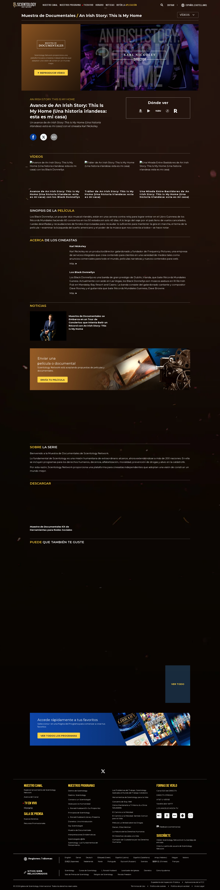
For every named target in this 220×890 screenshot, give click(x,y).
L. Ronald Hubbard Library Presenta (84, 817)
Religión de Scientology (103, 874)
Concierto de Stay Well (122, 801)
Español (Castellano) (141, 857)
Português (112, 861)
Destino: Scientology (77, 795)
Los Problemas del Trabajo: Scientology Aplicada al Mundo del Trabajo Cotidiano (130, 791)
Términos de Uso (138, 886)
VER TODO (177, 684)
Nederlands (88, 861)
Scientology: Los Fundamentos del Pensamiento (83, 844)
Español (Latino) (122, 857)
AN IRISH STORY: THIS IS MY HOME (52, 99)
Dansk (78, 857)
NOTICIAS (110, 5)
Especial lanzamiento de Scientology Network (40, 791)
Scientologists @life (76, 839)
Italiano (186, 857)
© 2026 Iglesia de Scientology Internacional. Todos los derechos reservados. (45, 886)
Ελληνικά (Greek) (104, 857)
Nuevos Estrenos (31, 819)
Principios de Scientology (79, 812)
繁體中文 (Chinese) (160, 861)
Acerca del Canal (31, 797)
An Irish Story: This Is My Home (110, 15)
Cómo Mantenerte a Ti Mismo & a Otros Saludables (129, 806)
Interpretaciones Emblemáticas (82, 834)
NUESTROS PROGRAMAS (70, 5)
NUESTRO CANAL (50, 5)
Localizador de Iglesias (130, 870)
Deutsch (89, 857)
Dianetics (147, 870)
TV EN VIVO (88, 5)
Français (175, 861)
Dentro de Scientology (77, 791)
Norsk (100, 861)
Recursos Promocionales (34, 823)
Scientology (69, 870)
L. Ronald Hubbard (109, 870)
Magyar (175, 857)
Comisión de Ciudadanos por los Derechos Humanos (130, 840)
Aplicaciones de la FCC (194, 882)
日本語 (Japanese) (72, 861)
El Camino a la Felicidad (122, 812)
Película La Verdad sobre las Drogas (127, 823)
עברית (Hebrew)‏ (161, 857)
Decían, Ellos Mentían (121, 827)
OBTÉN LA (126, 5)
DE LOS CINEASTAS (53, 240)
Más (73, 263)
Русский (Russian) (128, 861)
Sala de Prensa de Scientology (77, 874)
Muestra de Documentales (49, 15)
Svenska (144, 861)
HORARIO (100, 5)
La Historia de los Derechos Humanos (128, 831)
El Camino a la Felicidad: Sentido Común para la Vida (130, 817)
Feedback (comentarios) (170, 827)
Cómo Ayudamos (163, 870)
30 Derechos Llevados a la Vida (125, 836)
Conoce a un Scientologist (79, 799)
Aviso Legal (199, 886)
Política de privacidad (180, 886)
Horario (28, 808)
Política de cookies (158, 886)
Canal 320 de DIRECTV (166, 791)
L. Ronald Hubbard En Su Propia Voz (84, 808)
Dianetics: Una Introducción (80, 821)
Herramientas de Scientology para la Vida (130, 797)
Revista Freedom (124, 874)
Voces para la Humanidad (79, 804)
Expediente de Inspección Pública (165, 882)
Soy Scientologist (75, 826)
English (68, 857)
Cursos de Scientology (88, 870)
